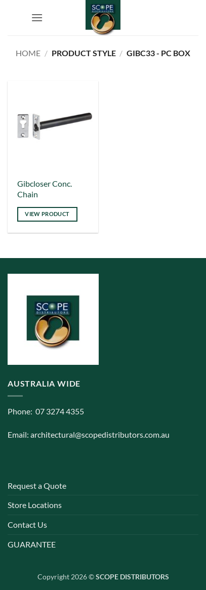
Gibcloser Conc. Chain (44, 189)
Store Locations (35, 505)
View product (47, 213)
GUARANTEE (32, 544)
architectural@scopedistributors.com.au (100, 434)
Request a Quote (37, 485)
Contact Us (27, 524)
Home (28, 53)
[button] (37, 17)
